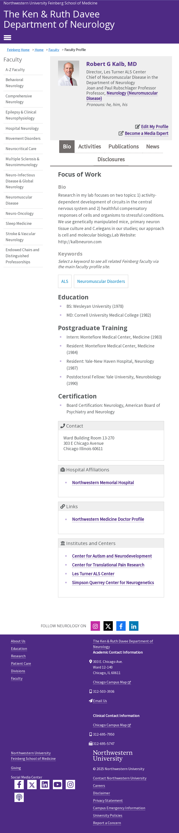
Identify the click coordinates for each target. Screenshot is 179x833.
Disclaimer (101, 793)
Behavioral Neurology (15, 82)
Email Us (100, 700)
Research (18, 656)
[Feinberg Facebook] (19, 784)
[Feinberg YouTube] (57, 784)
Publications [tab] (123, 146)
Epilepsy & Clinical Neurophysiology (21, 115)
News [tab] (152, 146)
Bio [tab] (67, 146)
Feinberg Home (18, 50)
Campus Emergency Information (119, 808)
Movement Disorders (23, 138)
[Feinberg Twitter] (32, 784)
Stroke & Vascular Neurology (20, 236)
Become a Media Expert (146, 133)
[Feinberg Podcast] (19, 797)
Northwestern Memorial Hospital (103, 482)
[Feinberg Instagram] (70, 784)
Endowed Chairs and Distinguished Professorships (22, 255)
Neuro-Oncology (20, 213)
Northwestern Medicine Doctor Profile (108, 519)
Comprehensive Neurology (19, 99)
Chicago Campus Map (110, 682)
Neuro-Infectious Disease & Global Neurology (20, 180)
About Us (18, 641)
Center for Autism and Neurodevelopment (112, 556)
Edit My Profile (154, 126)
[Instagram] (95, 626)
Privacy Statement (108, 800)
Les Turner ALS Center (93, 573)
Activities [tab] (89, 146)
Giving (16, 767)
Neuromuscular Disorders (101, 281)
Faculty (53, 50)
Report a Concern (107, 822)
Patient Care (21, 663)
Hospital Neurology (22, 128)
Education (19, 648)
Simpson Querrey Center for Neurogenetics (113, 582)
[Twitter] (108, 626)
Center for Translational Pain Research (108, 565)
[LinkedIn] (133, 626)
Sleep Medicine (19, 223)
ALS (64, 281)
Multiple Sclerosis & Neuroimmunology (22, 162)
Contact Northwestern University (119, 778)
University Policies (107, 815)
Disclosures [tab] (111, 159)
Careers (99, 785)
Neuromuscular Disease (19, 200)
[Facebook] (121, 626)
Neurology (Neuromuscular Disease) (122, 95)
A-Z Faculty (15, 69)
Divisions (18, 670)
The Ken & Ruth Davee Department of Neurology (59, 19)
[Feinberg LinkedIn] (44, 784)
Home (39, 50)
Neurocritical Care (21, 148)
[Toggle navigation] (7, 38)
